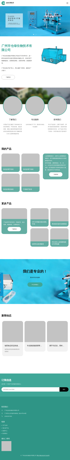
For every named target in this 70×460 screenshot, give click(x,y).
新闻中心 (4, 430)
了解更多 (8, 77)
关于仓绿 (4, 425)
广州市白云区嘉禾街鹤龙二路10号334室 (15, 413)
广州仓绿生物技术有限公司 (11, 410)
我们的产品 (5, 428)
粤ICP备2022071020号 (43, 455)
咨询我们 (35, 285)
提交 (64, 389)
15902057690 (8, 416)
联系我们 (4, 433)
